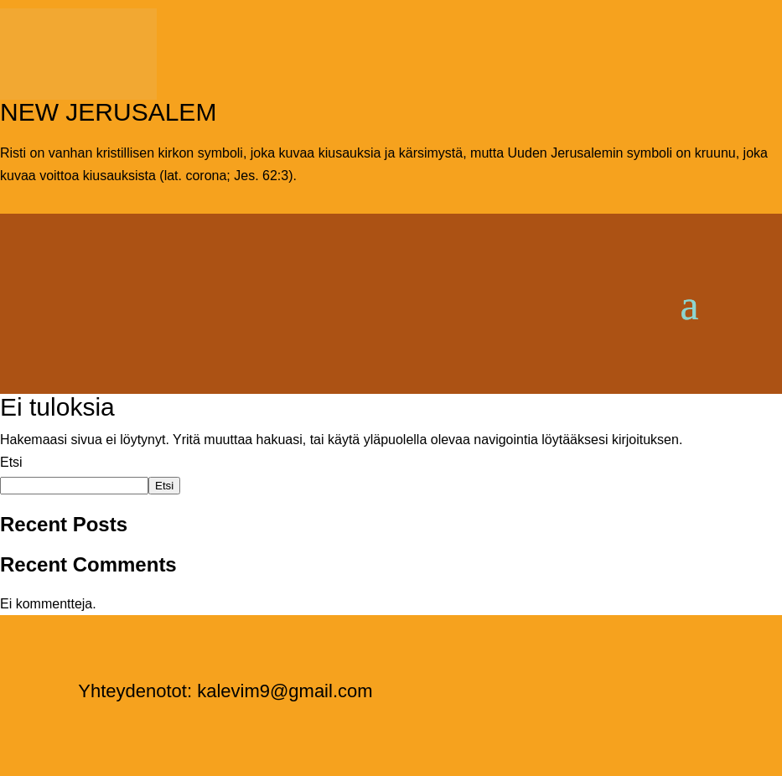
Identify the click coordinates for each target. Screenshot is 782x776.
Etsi (11, 462)
